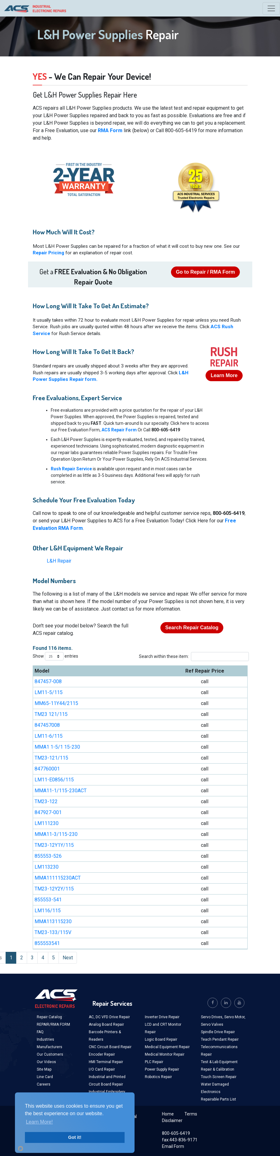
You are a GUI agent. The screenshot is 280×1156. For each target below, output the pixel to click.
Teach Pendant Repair (220, 1039)
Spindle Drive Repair (218, 1032)
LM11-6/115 (49, 736)
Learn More (224, 375)
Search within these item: (192, 656)
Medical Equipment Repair (167, 1047)
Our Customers (50, 1054)
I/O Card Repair (102, 1069)
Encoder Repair (102, 1054)
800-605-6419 (176, 1133)
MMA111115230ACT (58, 878)
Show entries (55, 656)
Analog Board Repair (106, 1024)
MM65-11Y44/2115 (56, 703)
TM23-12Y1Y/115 (54, 845)
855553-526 (48, 856)
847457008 (47, 725)
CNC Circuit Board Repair (110, 1047)
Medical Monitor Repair (164, 1054)
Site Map (44, 1069)
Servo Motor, (234, 1017)
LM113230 (47, 867)
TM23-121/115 (51, 758)
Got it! (74, 1137)
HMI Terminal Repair (106, 1062)
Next (68, 958)
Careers (43, 1084)
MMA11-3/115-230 (56, 834)
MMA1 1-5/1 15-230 (57, 747)
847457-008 (48, 681)
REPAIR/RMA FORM (53, 1024)
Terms (190, 1113)
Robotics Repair (158, 1077)
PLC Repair (154, 1062)
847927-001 (48, 812)
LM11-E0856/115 (54, 780)
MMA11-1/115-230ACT (61, 791)
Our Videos (46, 1062)
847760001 (47, 769)
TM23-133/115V (53, 932)
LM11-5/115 (49, 692)
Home (168, 1113)
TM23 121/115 (51, 714)
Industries (45, 1039)
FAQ (40, 1032)
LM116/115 (48, 911)
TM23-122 (46, 801)
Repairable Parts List (218, 1099)
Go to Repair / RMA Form (205, 272)
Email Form (173, 1146)
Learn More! (39, 1122)
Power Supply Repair (162, 1069)
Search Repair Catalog (192, 627)
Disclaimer (172, 1120)
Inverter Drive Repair (162, 1017)
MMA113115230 (53, 921)
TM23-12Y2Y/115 (54, 889)
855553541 (47, 943)
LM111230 (47, 823)
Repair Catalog (49, 1017)
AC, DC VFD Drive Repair (109, 1017)
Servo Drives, (212, 1017)
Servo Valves (212, 1024)
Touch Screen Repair (218, 1077)
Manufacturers (49, 1047)
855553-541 (48, 900)
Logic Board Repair (161, 1039)
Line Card (45, 1077)
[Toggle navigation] (271, 8)
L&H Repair (59, 561)
